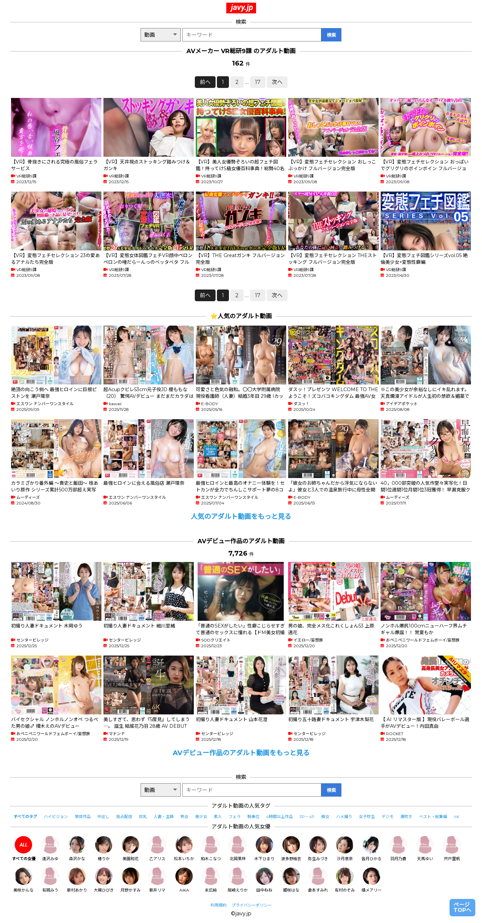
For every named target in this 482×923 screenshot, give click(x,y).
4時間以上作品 (279, 816)
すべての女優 (23, 848)
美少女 (201, 816)
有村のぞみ (345, 880)
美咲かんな (23, 880)
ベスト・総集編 (433, 816)
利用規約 (219, 905)
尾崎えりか (238, 880)
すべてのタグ (25, 816)
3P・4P (307, 816)
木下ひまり (264, 848)
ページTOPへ (462, 907)
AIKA (184, 880)
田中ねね (264, 880)
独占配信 (124, 816)
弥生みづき (318, 848)
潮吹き (406, 816)
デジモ (388, 816)
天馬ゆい (425, 848)
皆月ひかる (372, 848)
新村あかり (77, 880)
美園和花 (130, 848)
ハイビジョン (56, 816)
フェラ (235, 816)
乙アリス (157, 848)
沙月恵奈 (344, 848)
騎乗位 (253, 816)
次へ (277, 82)
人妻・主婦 (164, 816)
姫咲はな (291, 880)
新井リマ (157, 880)
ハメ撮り (344, 816)
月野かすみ (130, 880)
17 (257, 82)
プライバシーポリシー (252, 905)
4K (456, 816)
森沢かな (77, 848)
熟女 (184, 816)
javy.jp (242, 7)
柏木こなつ (211, 848)
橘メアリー (372, 880)
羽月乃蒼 (398, 848)
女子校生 (367, 816)
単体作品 (83, 816)
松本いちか (184, 848)
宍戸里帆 (452, 848)
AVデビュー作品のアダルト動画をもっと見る (241, 752)
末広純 (211, 880)
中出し (103, 816)
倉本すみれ (318, 880)
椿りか (103, 848)
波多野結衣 (291, 848)
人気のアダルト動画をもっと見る (241, 516)
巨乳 (143, 816)
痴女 (325, 816)
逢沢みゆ (50, 848)
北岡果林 (237, 848)
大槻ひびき (104, 880)
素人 (218, 816)
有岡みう (50, 880)
